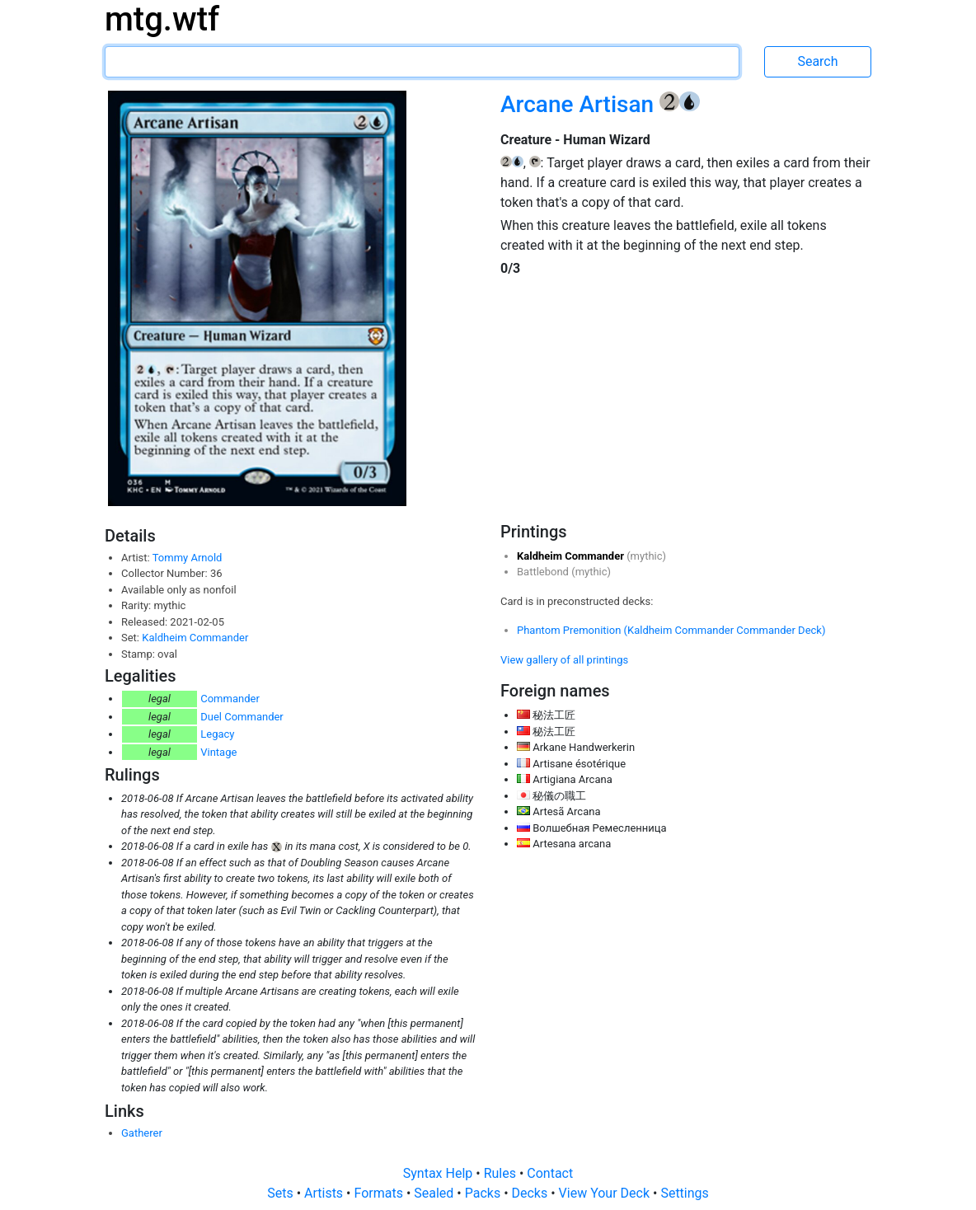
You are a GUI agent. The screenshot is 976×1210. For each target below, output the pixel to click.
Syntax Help (439, 1173)
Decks (531, 1193)
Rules (501, 1173)
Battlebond (544, 571)
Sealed (435, 1193)
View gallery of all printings (564, 660)
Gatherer (141, 1133)
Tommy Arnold (187, 557)
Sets (281, 1193)
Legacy (217, 734)
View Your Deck (606, 1193)
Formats (380, 1193)
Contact (550, 1173)
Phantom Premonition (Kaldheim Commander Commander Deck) (671, 630)
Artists (325, 1193)
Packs (484, 1193)
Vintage (218, 752)
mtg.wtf (162, 19)
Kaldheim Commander (195, 637)
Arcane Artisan (579, 104)
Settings (684, 1193)
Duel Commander (242, 717)
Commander (230, 698)
